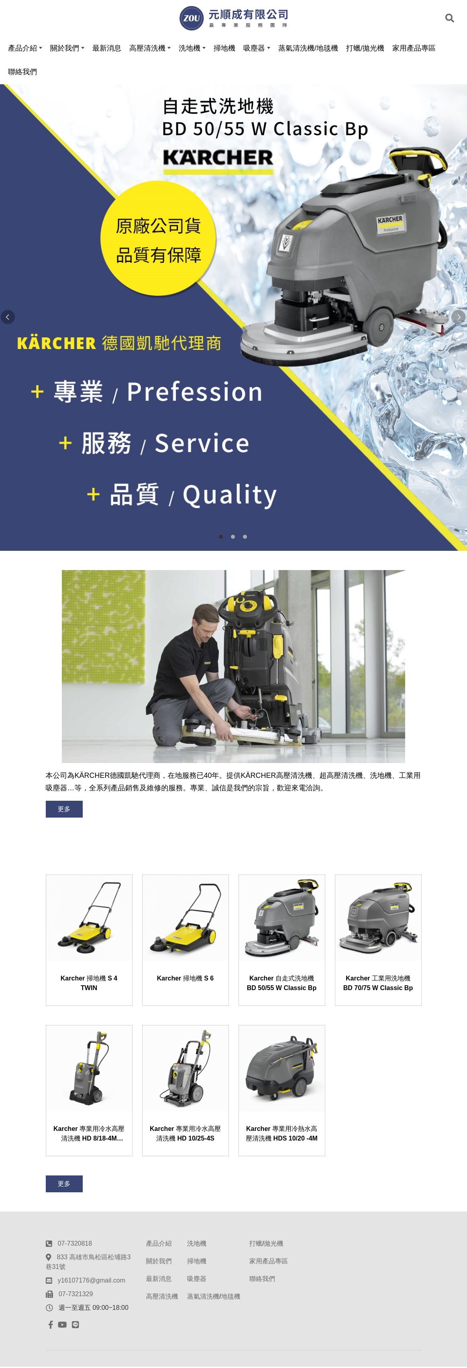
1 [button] (221, 538)
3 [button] (245, 538)
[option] (233, 318)
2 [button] (233, 538)
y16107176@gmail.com (91, 1281)
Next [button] (459, 319)
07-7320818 (75, 1244)
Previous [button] (8, 319)
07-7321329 (76, 1295)
